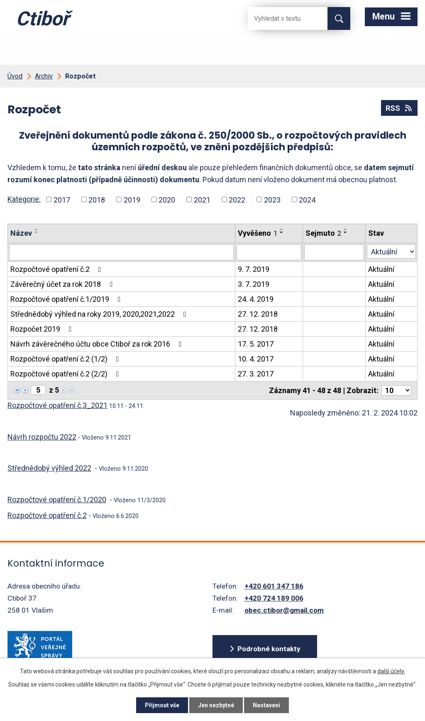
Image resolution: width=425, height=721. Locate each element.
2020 (167, 199)
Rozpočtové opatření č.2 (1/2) (66, 358)
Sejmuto (323, 233)
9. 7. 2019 (253, 269)
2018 (96, 199)
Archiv (44, 76)
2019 (132, 199)
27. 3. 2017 (256, 373)
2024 (307, 199)
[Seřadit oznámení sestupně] (36, 232)
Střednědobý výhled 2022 (49, 468)
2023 (272, 199)
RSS (399, 108)
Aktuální (381, 269)
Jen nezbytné (216, 705)
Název (21, 233)
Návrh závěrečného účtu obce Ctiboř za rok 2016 (97, 344)
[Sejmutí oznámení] (334, 252)
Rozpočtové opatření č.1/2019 (67, 299)
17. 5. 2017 (256, 344)
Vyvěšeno (257, 233)
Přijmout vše (162, 705)
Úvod (14, 76)
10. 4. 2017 (256, 358)
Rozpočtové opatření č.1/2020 (56, 499)
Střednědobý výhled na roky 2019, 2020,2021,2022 (100, 314)
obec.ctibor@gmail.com (284, 610)
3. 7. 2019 (253, 284)
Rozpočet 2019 (42, 329)
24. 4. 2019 (256, 299)
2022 (237, 199)
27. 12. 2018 (258, 314)
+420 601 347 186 (273, 586)
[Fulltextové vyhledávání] (281, 18)
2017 (62, 199)
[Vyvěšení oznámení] (269, 252)
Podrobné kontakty (268, 649)
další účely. (391, 671)
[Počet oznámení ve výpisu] (396, 390)
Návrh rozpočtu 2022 (41, 437)
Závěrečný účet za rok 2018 (63, 284)
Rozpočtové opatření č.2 (57, 269)
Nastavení (266, 705)
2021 (202, 199)
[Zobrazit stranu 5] (38, 390)
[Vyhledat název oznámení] (121, 252)
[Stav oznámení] (391, 251)
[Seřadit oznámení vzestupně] (36, 229)
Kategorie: (24, 199)
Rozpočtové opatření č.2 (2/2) (66, 373)
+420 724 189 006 (273, 598)
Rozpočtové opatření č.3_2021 (57, 405)
